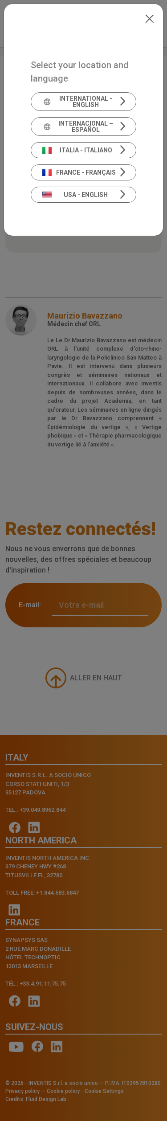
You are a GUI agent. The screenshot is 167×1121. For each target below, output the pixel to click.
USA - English (75, 194)
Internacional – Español (78, 126)
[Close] (149, 18)
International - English (77, 101)
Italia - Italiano (77, 150)
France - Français (79, 172)
